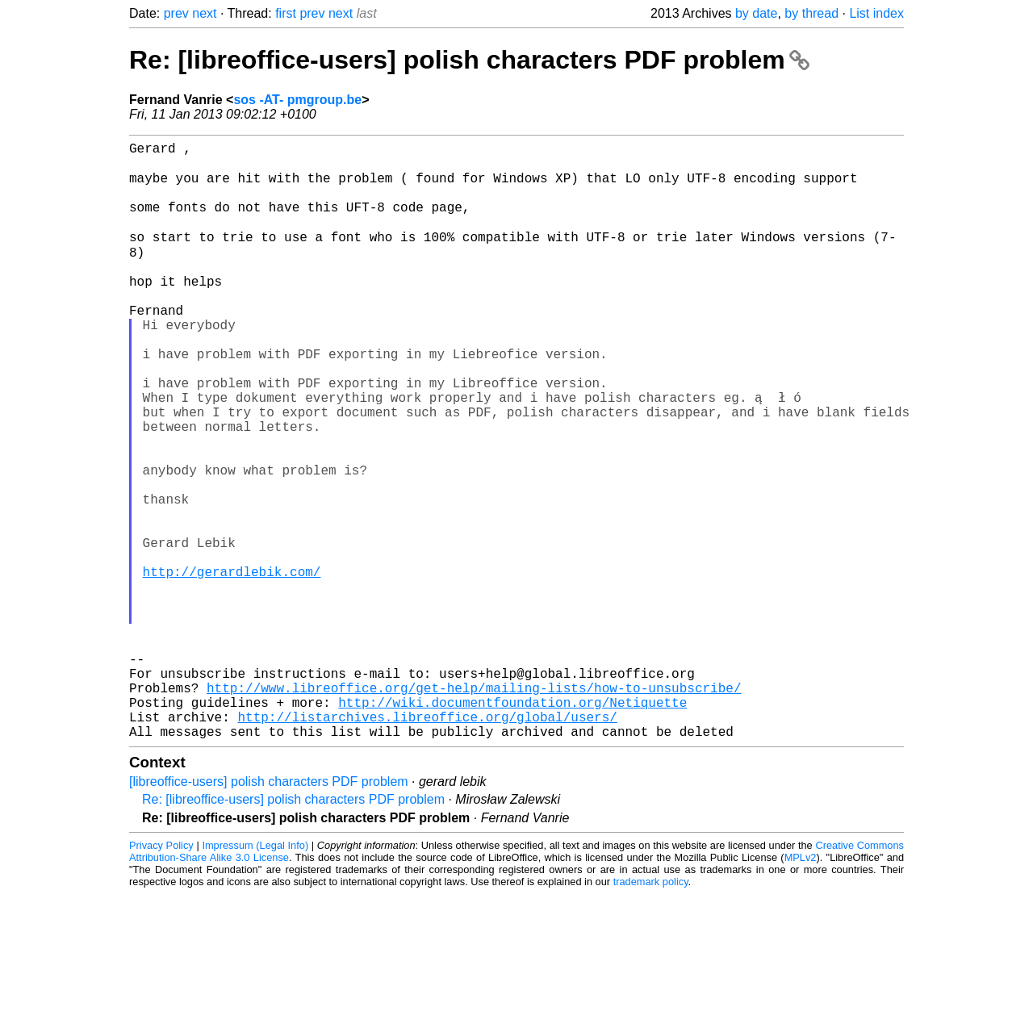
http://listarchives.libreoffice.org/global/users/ (427, 843)
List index (876, 13)
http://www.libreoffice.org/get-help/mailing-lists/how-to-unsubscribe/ (474, 808)
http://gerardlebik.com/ (232, 666)
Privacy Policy (161, 975)
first (285, 13)
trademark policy (650, 1011)
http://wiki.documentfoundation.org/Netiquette (512, 825)
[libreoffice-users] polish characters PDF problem (268, 911)
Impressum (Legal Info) (255, 975)
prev (176, 13)
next (204, 13)
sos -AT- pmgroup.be (297, 100)
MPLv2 (800, 987)
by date (756, 13)
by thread (811, 13)
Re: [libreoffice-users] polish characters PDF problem (469, 59)
